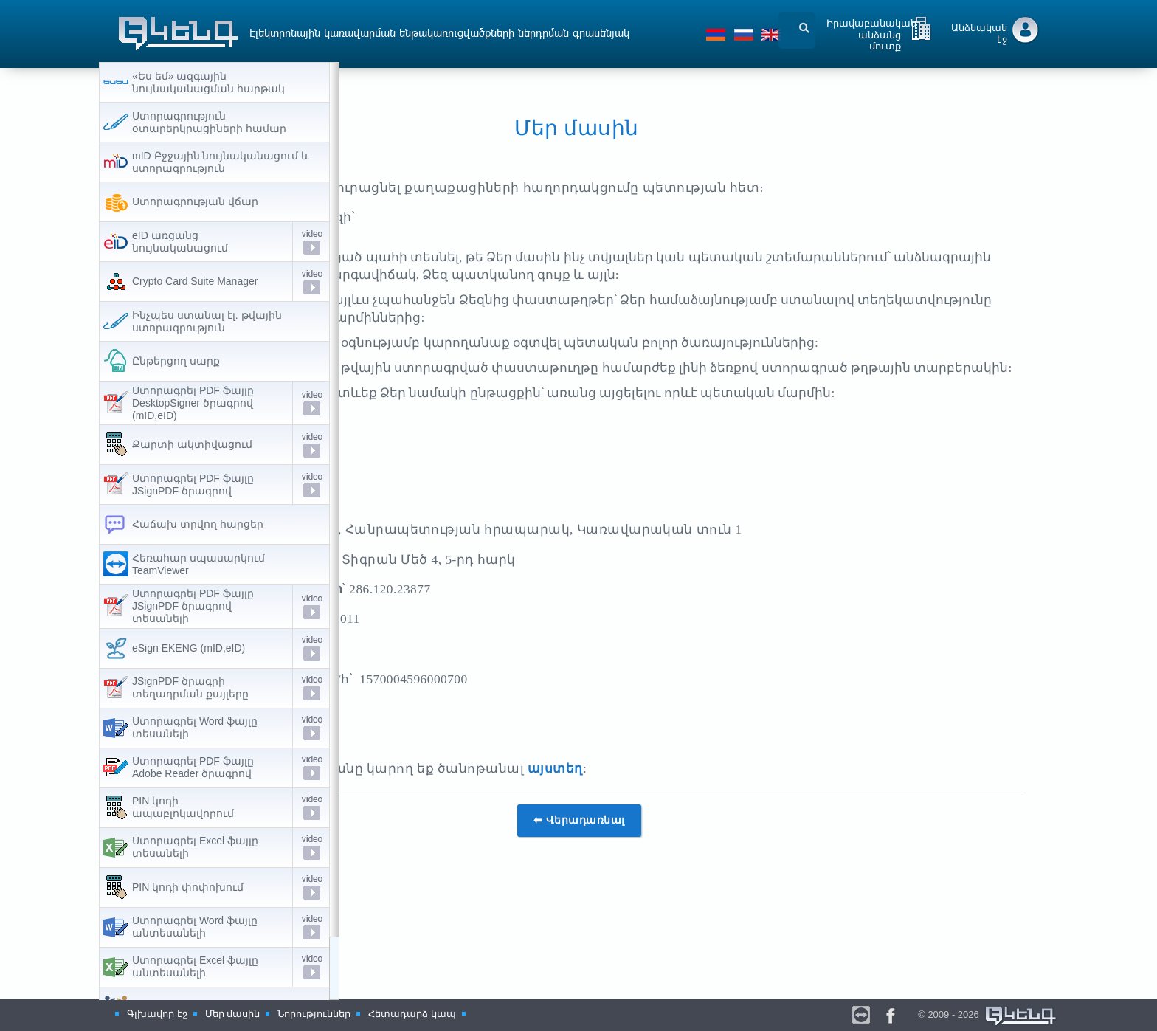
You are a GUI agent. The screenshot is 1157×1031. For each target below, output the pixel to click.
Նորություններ (313, 1013)
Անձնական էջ (979, 33)
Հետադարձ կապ (412, 1013)
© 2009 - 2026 (988, 1014)
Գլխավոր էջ (157, 1013)
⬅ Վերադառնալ (699, 894)
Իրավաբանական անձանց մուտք (871, 31)
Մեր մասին (232, 1013)
